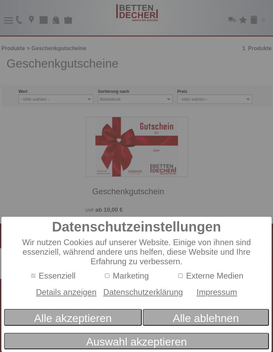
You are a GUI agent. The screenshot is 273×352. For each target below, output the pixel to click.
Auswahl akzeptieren (136, 342)
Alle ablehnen (206, 318)
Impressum (217, 292)
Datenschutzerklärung (143, 292)
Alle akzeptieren (73, 318)
